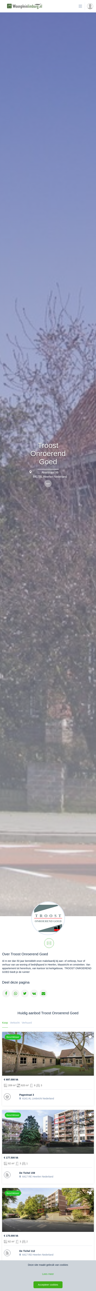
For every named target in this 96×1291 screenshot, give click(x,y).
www (48, 483)
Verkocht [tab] (15, 1022)
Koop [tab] (5, 1022)
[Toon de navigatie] (80, 6)
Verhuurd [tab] (27, 1022)
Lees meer (48, 1274)
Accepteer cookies (48, 1284)
